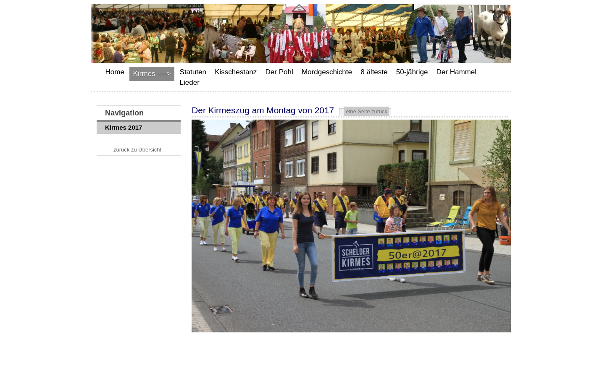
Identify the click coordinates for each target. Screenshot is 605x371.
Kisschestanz (236, 72)
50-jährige (412, 72)
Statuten (193, 72)
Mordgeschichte (327, 72)
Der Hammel (456, 72)
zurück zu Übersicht (137, 149)
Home (114, 72)
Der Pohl (279, 72)
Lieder (190, 82)
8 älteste (373, 72)
